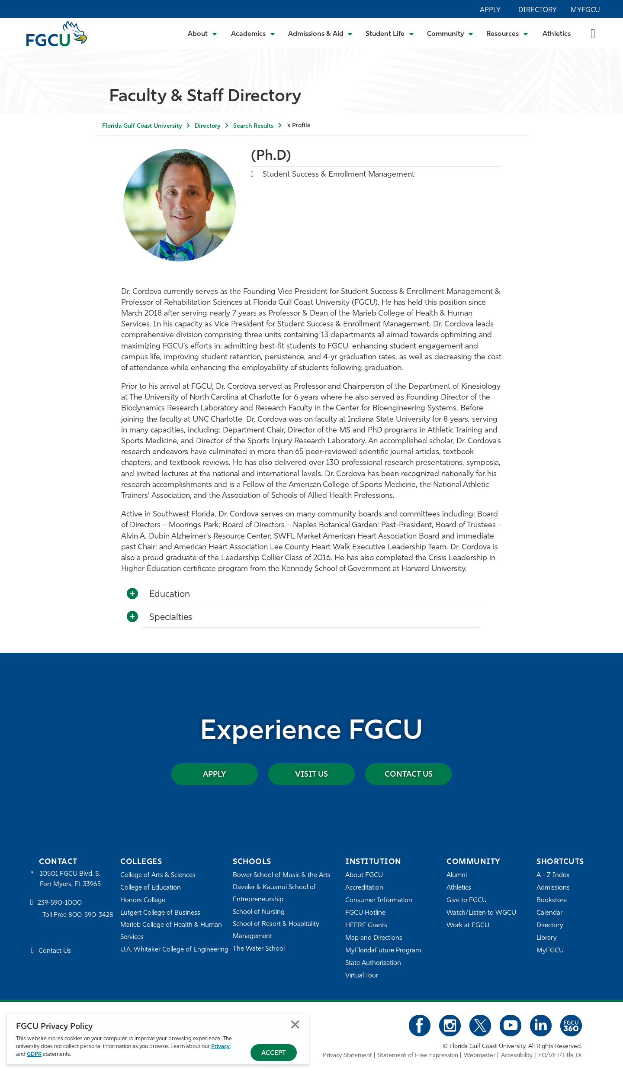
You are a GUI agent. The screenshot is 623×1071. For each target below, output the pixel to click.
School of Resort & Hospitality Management (276, 930)
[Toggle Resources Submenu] (507, 33)
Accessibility (517, 1055)
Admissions (553, 888)
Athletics (557, 34)
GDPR (34, 1054)
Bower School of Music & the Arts (282, 875)
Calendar (549, 913)
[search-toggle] (593, 33)
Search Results (253, 126)
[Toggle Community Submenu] (450, 33)
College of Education (150, 888)
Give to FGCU (466, 900)
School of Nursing (259, 912)
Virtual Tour (361, 976)
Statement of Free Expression (418, 1055)
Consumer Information (378, 900)
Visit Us (311, 775)
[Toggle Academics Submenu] (253, 33)
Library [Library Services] (546, 938)
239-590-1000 (60, 903)
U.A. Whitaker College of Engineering (174, 950)
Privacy (220, 1046)
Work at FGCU (467, 926)
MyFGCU (585, 10)
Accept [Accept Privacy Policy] (273, 1053)
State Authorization (373, 963)
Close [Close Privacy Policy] (295, 1024)
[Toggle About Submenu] (203, 33)
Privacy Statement (347, 1055)
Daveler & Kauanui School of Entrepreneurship (274, 893)
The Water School (259, 949)
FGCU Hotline (365, 913)
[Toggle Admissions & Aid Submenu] (321, 33)
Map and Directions (373, 938)
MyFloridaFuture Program (383, 951)
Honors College (142, 900)
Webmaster (479, 1055)
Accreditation (364, 888)
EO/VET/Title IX (560, 1055)
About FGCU (364, 875)
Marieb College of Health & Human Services (171, 931)
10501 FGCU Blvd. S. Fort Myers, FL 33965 (70, 879)
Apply (490, 10)
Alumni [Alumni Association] (456, 875)
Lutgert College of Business (160, 913)
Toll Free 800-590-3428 (77, 915)
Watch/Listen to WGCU (481, 913)
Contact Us (409, 775)
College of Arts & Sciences (158, 875)
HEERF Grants (366, 926)
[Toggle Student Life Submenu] (390, 33)
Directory (537, 10)
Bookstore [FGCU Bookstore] (551, 900)
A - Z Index (552, 875)
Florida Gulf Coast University (142, 126)
